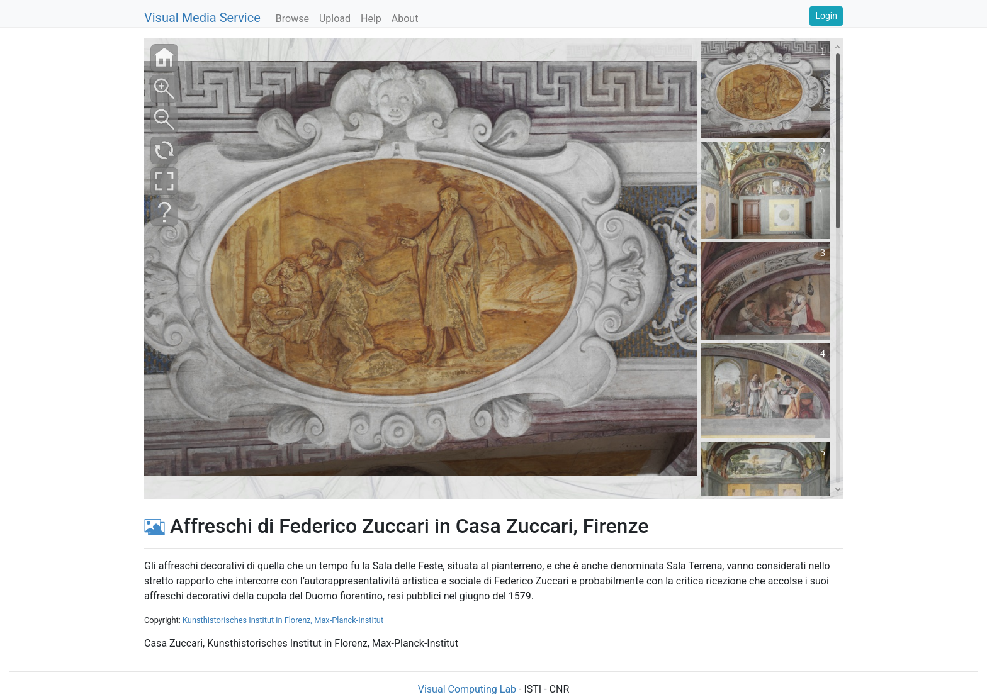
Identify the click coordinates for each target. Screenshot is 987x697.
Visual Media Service (202, 17)
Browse (292, 19)
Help (371, 19)
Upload (335, 19)
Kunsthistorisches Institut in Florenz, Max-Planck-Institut (283, 620)
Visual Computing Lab (467, 689)
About (405, 19)
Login (826, 16)
